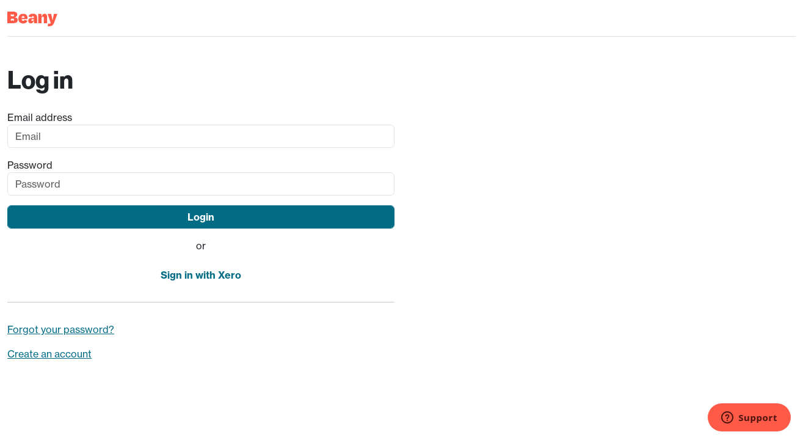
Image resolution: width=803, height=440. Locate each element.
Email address (39, 117)
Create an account (49, 354)
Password (30, 165)
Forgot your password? (60, 329)
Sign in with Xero (201, 275)
